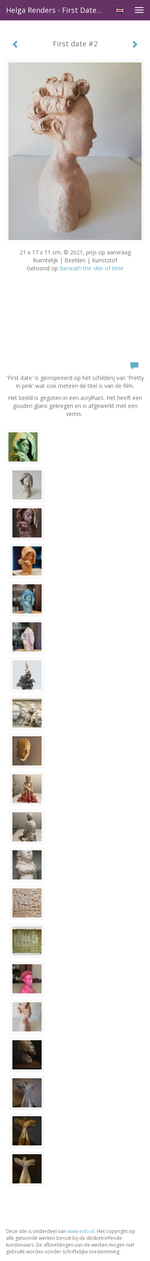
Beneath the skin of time (92, 268)
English (119, 10)
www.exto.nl (80, 1231)
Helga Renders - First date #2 (57, 10)
